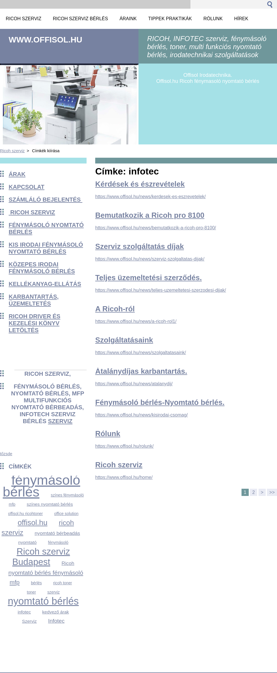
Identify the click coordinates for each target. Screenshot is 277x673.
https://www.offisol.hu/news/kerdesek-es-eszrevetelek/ (150, 196)
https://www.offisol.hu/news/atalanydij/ (134, 383)
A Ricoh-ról (115, 309)
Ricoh (67, 563)
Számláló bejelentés (45, 199)
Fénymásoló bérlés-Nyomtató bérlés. (159, 402)
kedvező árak (55, 611)
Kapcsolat (26, 187)
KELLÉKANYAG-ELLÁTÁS (45, 284)
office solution (66, 513)
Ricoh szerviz (12, 150)
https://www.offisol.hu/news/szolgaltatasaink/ (140, 352)
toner (31, 592)
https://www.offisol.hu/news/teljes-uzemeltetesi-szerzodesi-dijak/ (160, 290)
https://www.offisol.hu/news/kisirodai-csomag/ (141, 414)
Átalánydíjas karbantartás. (141, 371)
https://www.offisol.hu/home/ (124, 477)
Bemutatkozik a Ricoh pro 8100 (149, 215)
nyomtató (27, 542)
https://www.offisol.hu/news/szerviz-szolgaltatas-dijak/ (150, 258)
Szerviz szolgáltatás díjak (139, 246)
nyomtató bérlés (43, 601)
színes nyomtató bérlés (50, 504)
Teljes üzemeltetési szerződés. (148, 278)
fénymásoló (58, 542)
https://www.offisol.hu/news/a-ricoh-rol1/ (136, 321)
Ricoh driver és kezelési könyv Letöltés (34, 323)
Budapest (31, 562)
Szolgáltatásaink (124, 340)
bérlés (36, 583)
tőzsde (6, 453)
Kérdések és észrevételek (140, 184)
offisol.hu (32, 522)
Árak (17, 174)
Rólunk (107, 434)
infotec (24, 611)
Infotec (56, 621)
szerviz (60, 421)
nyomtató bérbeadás (57, 533)
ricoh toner (62, 583)
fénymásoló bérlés (41, 486)
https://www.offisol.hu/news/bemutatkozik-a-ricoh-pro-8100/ (155, 227)
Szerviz (29, 621)
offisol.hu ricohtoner (25, 513)
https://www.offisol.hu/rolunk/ (124, 446)
